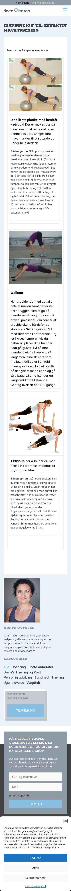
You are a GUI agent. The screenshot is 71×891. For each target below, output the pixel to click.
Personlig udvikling (18, 677)
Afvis (35, 868)
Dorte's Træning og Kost (22, 672)
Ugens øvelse (14, 683)
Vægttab (33, 683)
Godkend (35, 858)
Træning (57, 677)
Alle (6, 667)
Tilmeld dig (25, 710)
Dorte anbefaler (41, 667)
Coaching (19, 667)
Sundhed (42, 677)
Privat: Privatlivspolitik (35, 886)
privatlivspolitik (19, 795)
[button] (65, 821)
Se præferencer (36, 878)
